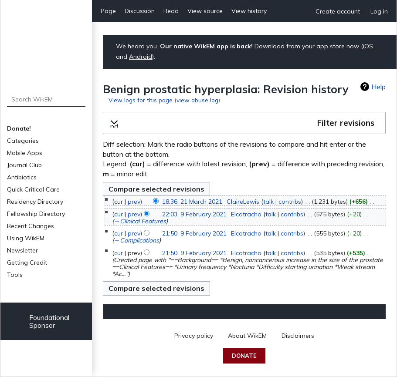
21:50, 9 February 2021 (194, 233)
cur (118, 214)
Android (140, 57)
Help (378, 86)
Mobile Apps (24, 153)
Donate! (19, 128)
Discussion (140, 11)
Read (171, 11)
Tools (15, 275)
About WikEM (247, 336)
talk (268, 201)
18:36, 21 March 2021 (192, 201)
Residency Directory (35, 201)
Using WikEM (25, 238)
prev (134, 201)
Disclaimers (298, 336)
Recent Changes (30, 226)
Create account (338, 11)
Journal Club (24, 165)
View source (205, 11)
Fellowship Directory (36, 214)
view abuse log (197, 100)
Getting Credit (27, 262)
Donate (244, 355)
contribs (289, 201)
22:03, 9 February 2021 (194, 214)
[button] (244, 123)
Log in (379, 11)
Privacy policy (193, 336)
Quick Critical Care (33, 189)
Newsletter (22, 250)
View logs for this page (141, 100)
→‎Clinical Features (140, 221)
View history (249, 11)
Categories (23, 141)
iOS (368, 46)
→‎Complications (136, 240)
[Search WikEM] (46, 99)
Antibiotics (22, 177)
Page (108, 11)
